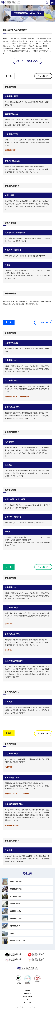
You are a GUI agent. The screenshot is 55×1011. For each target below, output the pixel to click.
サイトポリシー (27, 999)
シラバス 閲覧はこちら (27, 61)
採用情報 (27, 990)
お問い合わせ (27, 993)
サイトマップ (27, 1002)
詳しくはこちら (43, 76)
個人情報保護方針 (27, 996)
